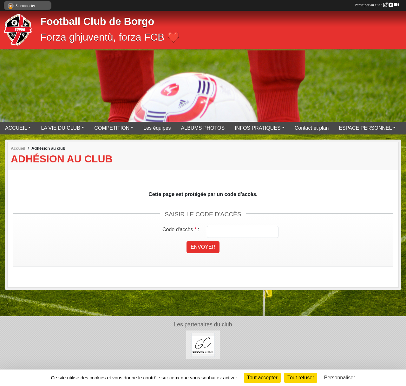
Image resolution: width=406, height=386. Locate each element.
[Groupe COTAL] (203, 344)
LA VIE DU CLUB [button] (60, 128)
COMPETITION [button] (111, 128)
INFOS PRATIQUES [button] (258, 128)
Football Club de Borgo (97, 21)
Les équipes (157, 128)
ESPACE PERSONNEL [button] (365, 128)
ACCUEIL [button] (16, 128)
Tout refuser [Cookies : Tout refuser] (300, 377)
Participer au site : (377, 5)
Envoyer (203, 247)
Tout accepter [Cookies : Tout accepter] (262, 377)
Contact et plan (312, 128)
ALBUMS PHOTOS (203, 128)
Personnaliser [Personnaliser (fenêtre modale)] (339, 377)
